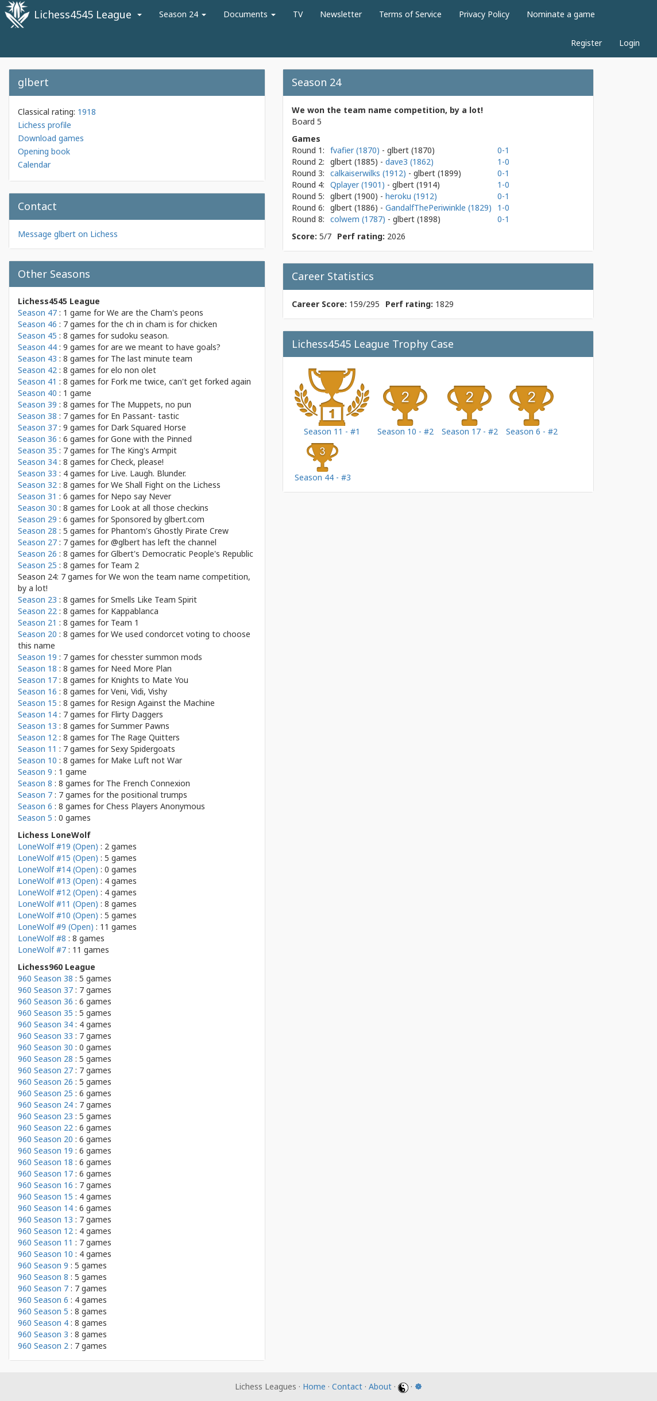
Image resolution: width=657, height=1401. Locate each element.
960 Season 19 (45, 1150)
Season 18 (37, 668)
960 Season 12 (45, 1230)
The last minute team (151, 358)
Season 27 (37, 542)
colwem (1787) (359, 219)
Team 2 (125, 565)
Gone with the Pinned (151, 438)
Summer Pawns (140, 725)
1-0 (503, 161)
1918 (87, 111)
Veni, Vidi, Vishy (139, 691)
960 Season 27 (45, 1070)
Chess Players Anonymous (155, 806)
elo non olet (133, 369)
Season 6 (35, 806)
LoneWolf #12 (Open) (58, 892)
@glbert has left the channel (164, 542)
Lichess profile (44, 124)
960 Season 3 (43, 1334)
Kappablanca (135, 611)
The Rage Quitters (145, 737)
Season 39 (37, 404)
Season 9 (35, 771)
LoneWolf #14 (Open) (58, 869)
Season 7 (35, 794)
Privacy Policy (484, 14)
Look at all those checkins (159, 507)
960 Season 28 (45, 1058)
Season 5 (35, 817)
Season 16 (37, 691)
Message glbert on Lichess (68, 233)
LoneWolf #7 (42, 949)
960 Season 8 (43, 1276)
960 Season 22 (45, 1127)
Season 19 (37, 656)
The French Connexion (148, 783)
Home (314, 1386)
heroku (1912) (411, 196)
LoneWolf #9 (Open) (56, 926)
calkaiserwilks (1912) (369, 173)
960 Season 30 (45, 1047)
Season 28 (37, 530)
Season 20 (37, 633)
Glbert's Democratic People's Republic (182, 553)
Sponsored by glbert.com (157, 519)
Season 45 (37, 335)
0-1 (503, 150)
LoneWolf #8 (42, 938)
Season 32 (37, 484)
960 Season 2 (43, 1345)
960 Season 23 (45, 1116)
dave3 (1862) (409, 161)
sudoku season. (140, 335)
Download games (51, 138)
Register (586, 42)
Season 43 (37, 358)
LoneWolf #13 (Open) (58, 880)
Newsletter (341, 14)
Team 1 (125, 622)
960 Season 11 (45, 1242)
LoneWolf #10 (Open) (58, 915)
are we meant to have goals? (166, 346)
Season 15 (37, 702)
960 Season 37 (45, 989)
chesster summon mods (156, 656)
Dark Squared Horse (148, 427)
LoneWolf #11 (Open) (58, 903)
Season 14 (37, 714)
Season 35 (37, 450)
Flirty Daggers (137, 714)
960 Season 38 (45, 978)
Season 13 (37, 725)
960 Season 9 (43, 1265)
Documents (249, 14)
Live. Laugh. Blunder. (148, 473)
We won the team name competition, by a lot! (387, 109)
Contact (347, 1386)
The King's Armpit (144, 450)
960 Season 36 (45, 1001)
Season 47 (37, 312)
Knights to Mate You (149, 679)
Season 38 (37, 415)
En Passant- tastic (145, 415)
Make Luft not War (146, 760)
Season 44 (37, 346)
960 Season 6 (43, 1299)
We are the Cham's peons (155, 312)
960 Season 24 (45, 1104)
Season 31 (37, 496)
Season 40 (37, 392)
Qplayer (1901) (358, 184)
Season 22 (37, 611)
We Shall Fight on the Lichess (166, 484)
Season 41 (37, 381)
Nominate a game (561, 14)
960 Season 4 (43, 1322)
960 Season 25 (45, 1093)
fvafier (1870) (356, 150)
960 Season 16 (45, 1184)
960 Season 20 (45, 1139)
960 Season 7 (43, 1288)
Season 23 (37, 599)
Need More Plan (141, 668)
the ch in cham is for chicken (164, 324)
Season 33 (37, 473)
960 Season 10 (45, 1253)
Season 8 (35, 783)
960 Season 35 (45, 1012)
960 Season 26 (45, 1081)
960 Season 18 (45, 1161)
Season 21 (37, 622)
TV (298, 14)
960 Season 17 (45, 1173)
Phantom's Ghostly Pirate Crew (170, 530)
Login (629, 42)
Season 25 (37, 565)
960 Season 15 (45, 1196)
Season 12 (37, 737)
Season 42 (37, 369)
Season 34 (37, 461)
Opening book (44, 151)
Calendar (34, 164)
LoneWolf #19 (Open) (58, 846)
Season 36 (37, 438)
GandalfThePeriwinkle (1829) (438, 207)
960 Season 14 (45, 1207)
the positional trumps (146, 794)
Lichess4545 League (83, 14)
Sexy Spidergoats (143, 748)
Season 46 (37, 324)
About (380, 1386)
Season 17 (37, 679)
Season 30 (37, 507)
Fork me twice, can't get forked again (181, 381)
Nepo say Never (141, 496)
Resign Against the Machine (163, 702)
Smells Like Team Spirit (154, 599)
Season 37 (37, 427)
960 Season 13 (45, 1219)
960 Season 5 (43, 1311)
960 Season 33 (45, 1035)
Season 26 (37, 553)
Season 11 (37, 748)
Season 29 (37, 519)
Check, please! (137, 461)
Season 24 (182, 14)
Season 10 (37, 760)
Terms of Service (410, 14)
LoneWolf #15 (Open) (58, 857)
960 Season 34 (45, 1024)
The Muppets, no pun (151, 404)
